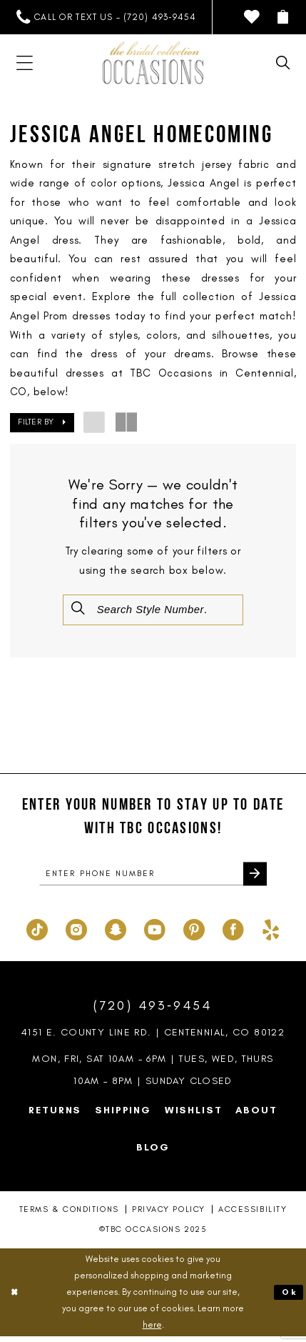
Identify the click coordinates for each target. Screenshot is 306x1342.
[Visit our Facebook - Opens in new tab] (233, 933)
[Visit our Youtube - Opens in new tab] (154, 933)
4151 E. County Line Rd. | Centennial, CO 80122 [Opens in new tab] (153, 1037)
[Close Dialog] (15, 1297)
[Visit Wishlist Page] (252, 17)
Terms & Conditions (69, 1214)
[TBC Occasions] (153, 62)
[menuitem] (106, 17)
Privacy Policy (168, 1214)
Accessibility (252, 1214)
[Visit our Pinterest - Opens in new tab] (194, 933)
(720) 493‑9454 (153, 1010)
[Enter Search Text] (153, 610)
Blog (153, 1152)
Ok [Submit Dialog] (288, 1297)
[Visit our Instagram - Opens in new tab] (76, 933)
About (256, 1114)
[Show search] (283, 62)
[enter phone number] (153, 877)
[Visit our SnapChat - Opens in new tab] (115, 933)
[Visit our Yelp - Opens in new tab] (270, 933)
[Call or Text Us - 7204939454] (106, 17)
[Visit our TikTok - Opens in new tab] (37, 933)
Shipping (123, 1114)
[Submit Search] (79, 609)
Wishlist (194, 1114)
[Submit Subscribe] (253, 878)
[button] (283, 17)
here (152, 1329)
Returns (55, 1114)
